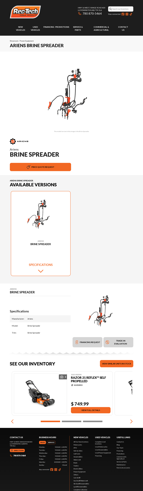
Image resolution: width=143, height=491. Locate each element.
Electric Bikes (78, 469)
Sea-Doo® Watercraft (81, 481)
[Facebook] (122, 14)
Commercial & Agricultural (121, 458)
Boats (75, 463)
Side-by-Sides (78, 451)
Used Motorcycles (101, 447)
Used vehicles (102, 437)
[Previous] (12, 421)
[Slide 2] (71, 421)
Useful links (123, 437)
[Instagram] (126, 14)
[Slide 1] (50, 421)
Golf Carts (77, 454)
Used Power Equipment (103, 453)
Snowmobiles (78, 457)
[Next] (130, 421)
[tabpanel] (53, 456)
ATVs (75, 448)
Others (76, 475)
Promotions (62, 27)
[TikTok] (130, 14)
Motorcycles (78, 445)
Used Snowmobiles (101, 450)
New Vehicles (81, 437)
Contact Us (120, 442)
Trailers (76, 466)
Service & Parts (122, 462)
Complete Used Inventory (100, 443)
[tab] (42, 442)
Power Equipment (27, 41)
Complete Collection (80, 490)
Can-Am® (77, 478)
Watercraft (77, 460)
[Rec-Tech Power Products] (25, 12)
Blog (118, 445)
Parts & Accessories (123, 468)
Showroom (14, 41)
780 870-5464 (90, 13)
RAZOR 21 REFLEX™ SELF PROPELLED (88, 379)
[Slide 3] (92, 421)
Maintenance (121, 465)
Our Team (120, 448)
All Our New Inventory (81, 442)
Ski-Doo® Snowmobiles (81, 484)
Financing (48, 27)
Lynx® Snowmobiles (80, 487)
